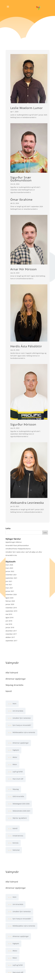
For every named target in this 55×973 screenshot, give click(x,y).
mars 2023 (9, 568)
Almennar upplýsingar (21, 743)
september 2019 (11, 611)
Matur (15, 764)
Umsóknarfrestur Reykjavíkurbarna (18, 549)
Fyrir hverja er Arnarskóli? (22, 725)
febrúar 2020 (10, 601)
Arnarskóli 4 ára (11, 555)
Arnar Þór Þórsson (23, 269)
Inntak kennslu (18, 836)
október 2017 (10, 637)
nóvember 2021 (11, 575)
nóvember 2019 (11, 608)
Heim (14, 704)
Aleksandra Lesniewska (27, 503)
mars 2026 (9, 565)
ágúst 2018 (9, 617)
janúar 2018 (10, 627)
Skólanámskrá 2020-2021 (21, 811)
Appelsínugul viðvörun (14, 542)
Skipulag (16, 789)
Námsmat (16, 850)
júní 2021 (9, 581)
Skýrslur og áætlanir (20, 818)
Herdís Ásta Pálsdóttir (26, 346)
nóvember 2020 (11, 594)
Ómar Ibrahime (21, 199)
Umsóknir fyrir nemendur (22, 718)
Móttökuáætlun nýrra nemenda (24, 732)
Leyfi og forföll (18, 772)
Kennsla (15, 843)
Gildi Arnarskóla (18, 796)
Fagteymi (16, 750)
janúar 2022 (10, 571)
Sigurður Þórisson (23, 424)
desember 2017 (11, 631)
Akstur (15, 757)
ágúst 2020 (9, 598)
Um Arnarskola (18, 711)
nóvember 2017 (11, 634)
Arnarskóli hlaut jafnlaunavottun (17, 545)
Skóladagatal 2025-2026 (21, 804)
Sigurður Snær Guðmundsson (21, 178)
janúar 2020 (10, 604)
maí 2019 (9, 614)
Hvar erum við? (18, 779)
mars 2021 (9, 588)
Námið (15, 828)
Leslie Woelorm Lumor (26, 108)
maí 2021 (9, 585)
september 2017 (11, 641)
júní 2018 (9, 621)
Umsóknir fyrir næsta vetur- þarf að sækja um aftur (24, 552)
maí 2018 (9, 624)
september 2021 (11, 578)
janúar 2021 (10, 591)
